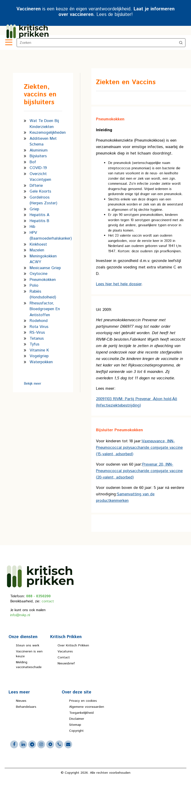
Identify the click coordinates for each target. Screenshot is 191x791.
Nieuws (21, 701)
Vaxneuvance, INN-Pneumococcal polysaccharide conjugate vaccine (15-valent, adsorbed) (139, 447)
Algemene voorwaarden (86, 707)
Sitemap (75, 725)
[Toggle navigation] (8, 42)
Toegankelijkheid (81, 713)
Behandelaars (26, 707)
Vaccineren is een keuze (29, 654)
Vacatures (65, 651)
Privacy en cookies (83, 701)
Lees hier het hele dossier (118, 284)
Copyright (76, 731)
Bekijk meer (32, 383)
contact (48, 601)
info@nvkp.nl (20, 615)
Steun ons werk (27, 645)
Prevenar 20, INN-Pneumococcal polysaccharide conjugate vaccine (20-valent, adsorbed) (139, 471)
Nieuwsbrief (66, 663)
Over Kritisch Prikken (73, 645)
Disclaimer (76, 719)
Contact (64, 657)
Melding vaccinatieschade (29, 664)
